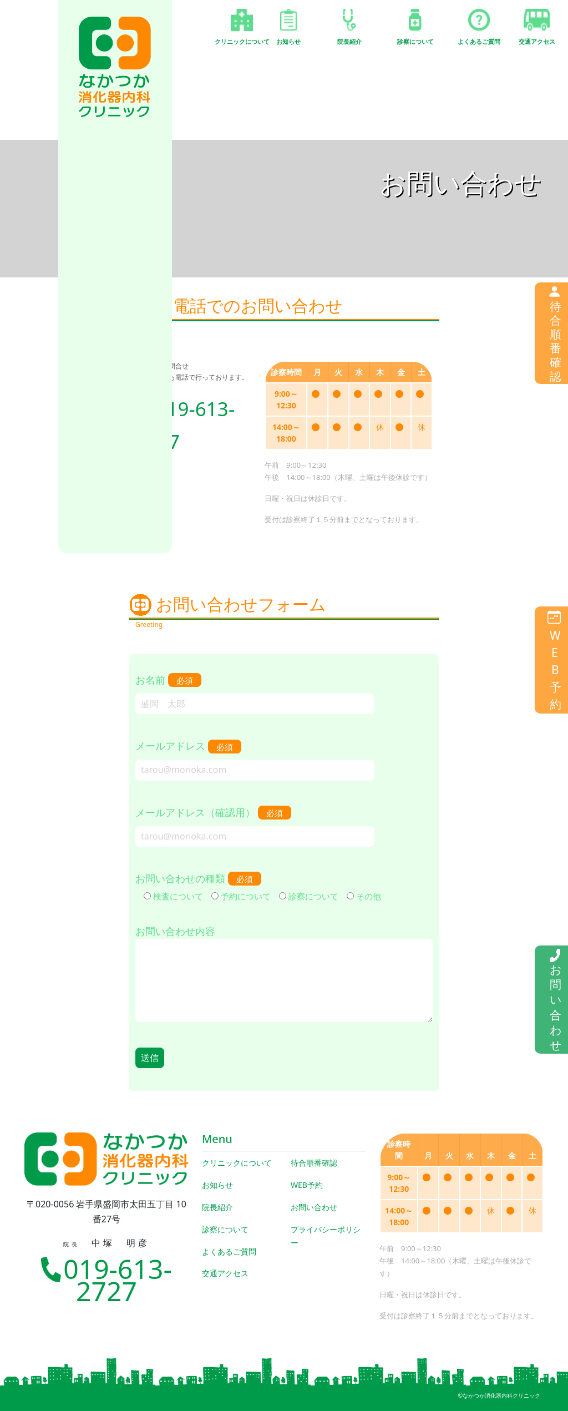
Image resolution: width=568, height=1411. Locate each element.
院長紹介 (217, 1207)
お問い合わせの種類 (258, 887)
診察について (225, 1229)
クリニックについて (237, 1162)
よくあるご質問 (229, 1251)
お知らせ (217, 1185)
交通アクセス (225, 1273)
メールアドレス (254, 757)
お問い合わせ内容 (284, 974)
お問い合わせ (314, 1207)
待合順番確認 (314, 1162)
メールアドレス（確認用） (254, 824)
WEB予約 (307, 1185)
